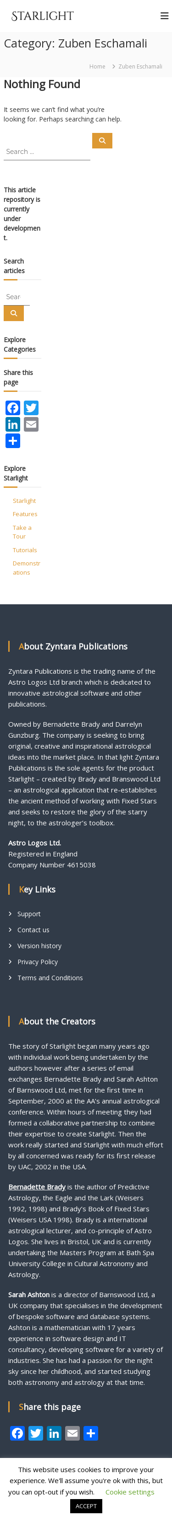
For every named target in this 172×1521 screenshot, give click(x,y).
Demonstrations (26, 567)
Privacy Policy (37, 961)
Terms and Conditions (50, 977)
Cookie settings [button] (130, 1491)
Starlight (24, 500)
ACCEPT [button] (86, 1506)
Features (25, 514)
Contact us (33, 929)
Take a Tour (22, 532)
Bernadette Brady (37, 1186)
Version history (39, 945)
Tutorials (25, 550)
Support (29, 913)
